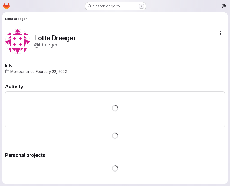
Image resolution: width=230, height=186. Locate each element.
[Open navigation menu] (15, 6)
